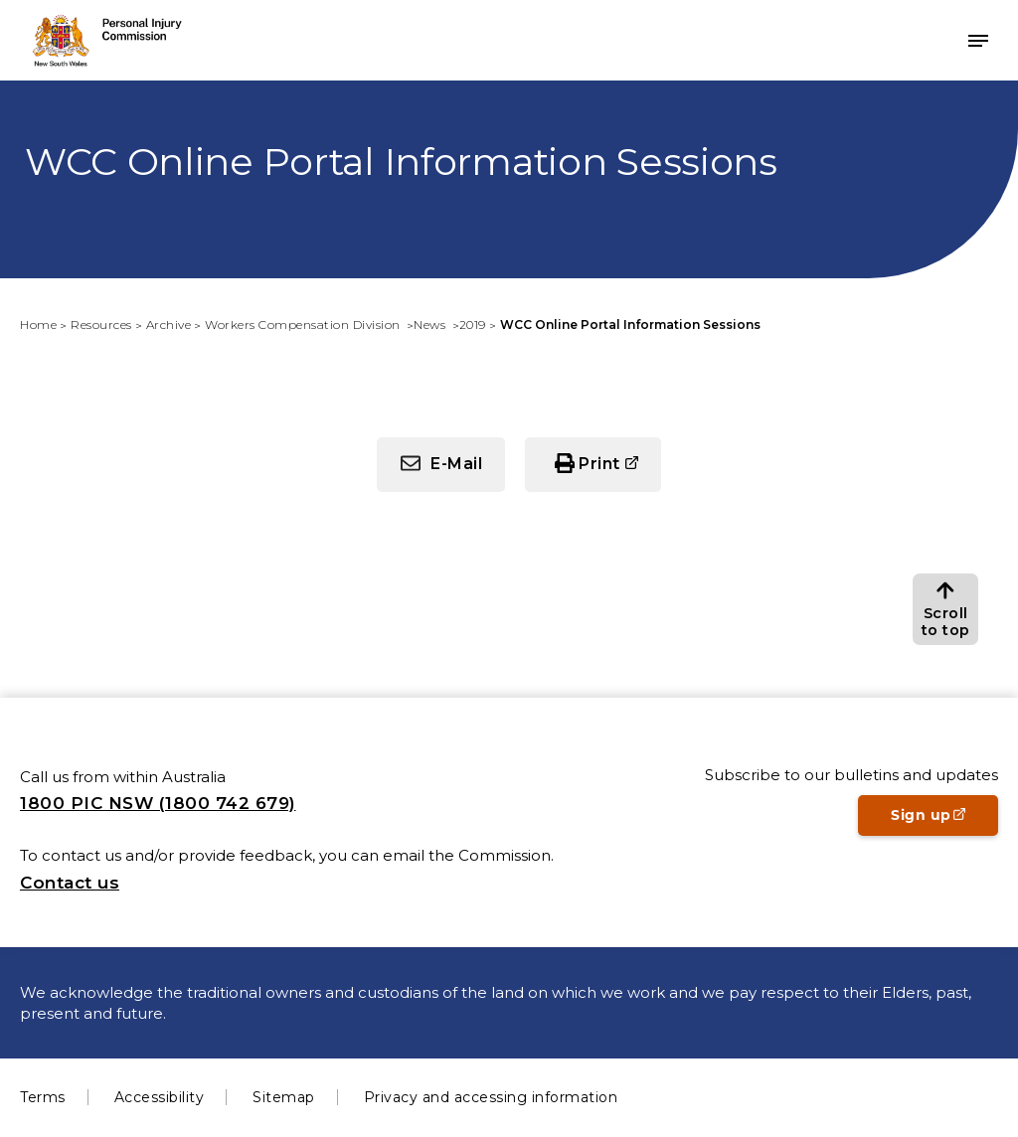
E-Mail (456, 463)
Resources (101, 324)
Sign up (944, 821)
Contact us (69, 883)
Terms (43, 1097)
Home (38, 324)
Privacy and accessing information (491, 1097)
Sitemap (284, 1097)
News (431, 324)
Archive (169, 324)
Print (599, 463)
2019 (472, 324)
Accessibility (159, 1097)
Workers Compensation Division (304, 324)
